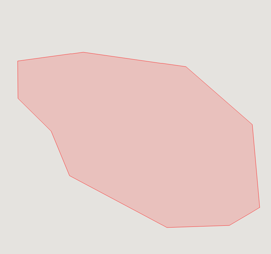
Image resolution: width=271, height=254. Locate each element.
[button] (140, 116)
